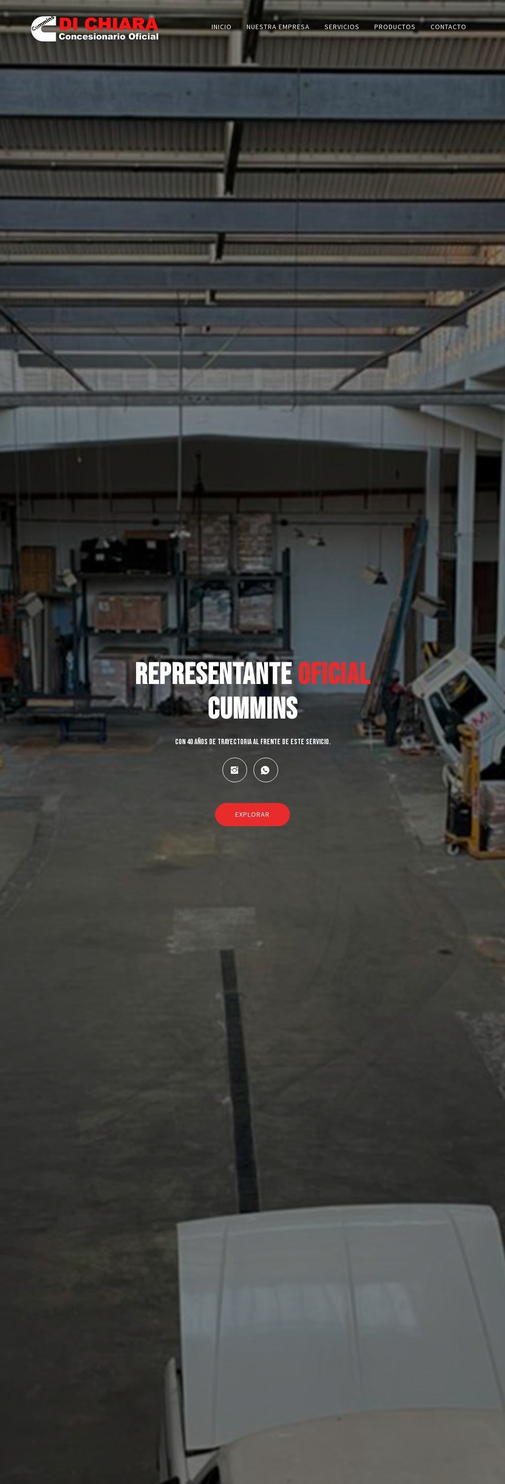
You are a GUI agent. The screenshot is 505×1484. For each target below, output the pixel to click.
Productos (395, 26)
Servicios (342, 26)
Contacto (449, 26)
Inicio (222, 26)
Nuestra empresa (278, 26)
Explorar (252, 814)
